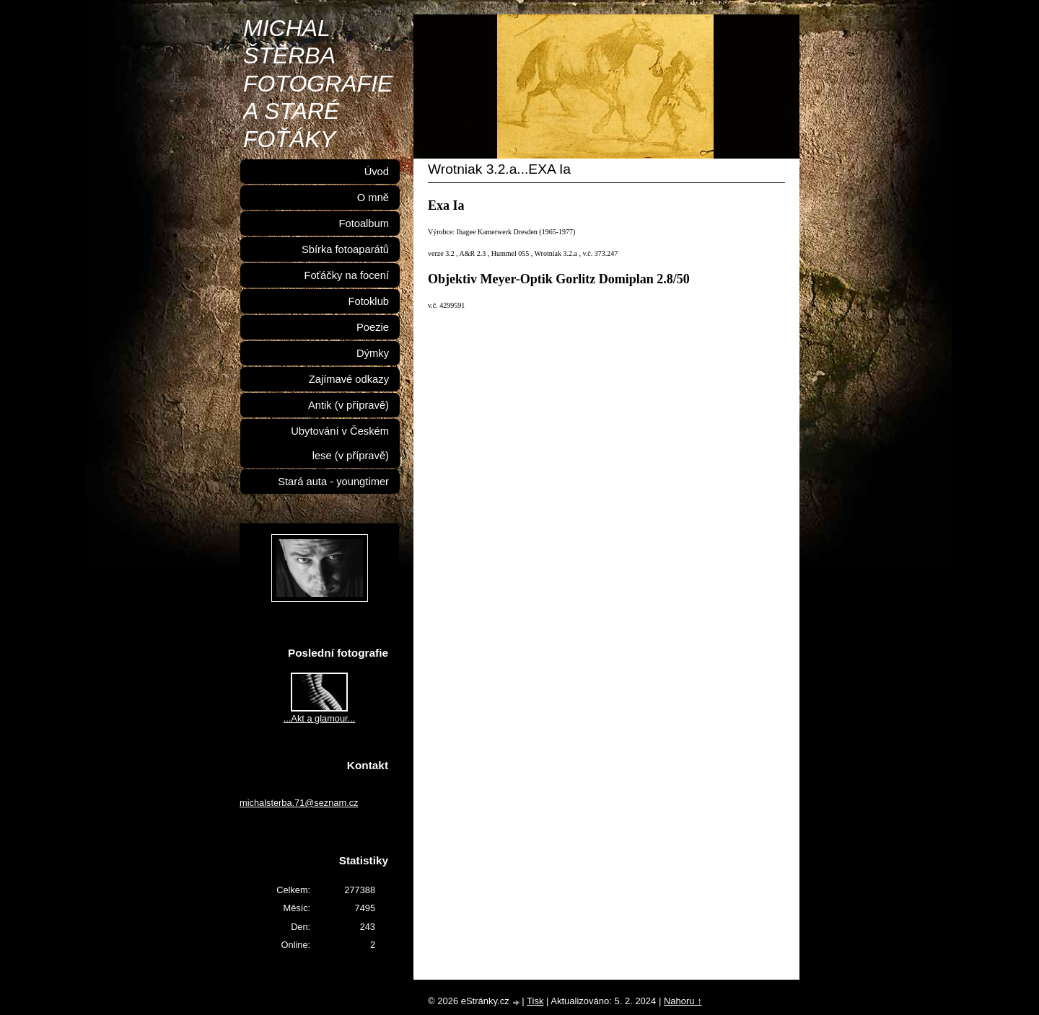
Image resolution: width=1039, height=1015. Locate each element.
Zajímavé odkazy (349, 379)
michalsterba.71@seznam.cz (299, 802)
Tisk (535, 1001)
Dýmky (372, 353)
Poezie (372, 327)
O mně (373, 197)
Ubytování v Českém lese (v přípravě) (340, 443)
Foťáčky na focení (346, 275)
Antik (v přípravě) (348, 405)
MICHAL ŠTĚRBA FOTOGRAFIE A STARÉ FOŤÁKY (318, 83)
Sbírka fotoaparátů (345, 249)
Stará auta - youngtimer (333, 481)
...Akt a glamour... (320, 718)
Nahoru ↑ (683, 1001)
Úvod (376, 171)
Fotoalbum (363, 223)
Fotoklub (368, 301)
